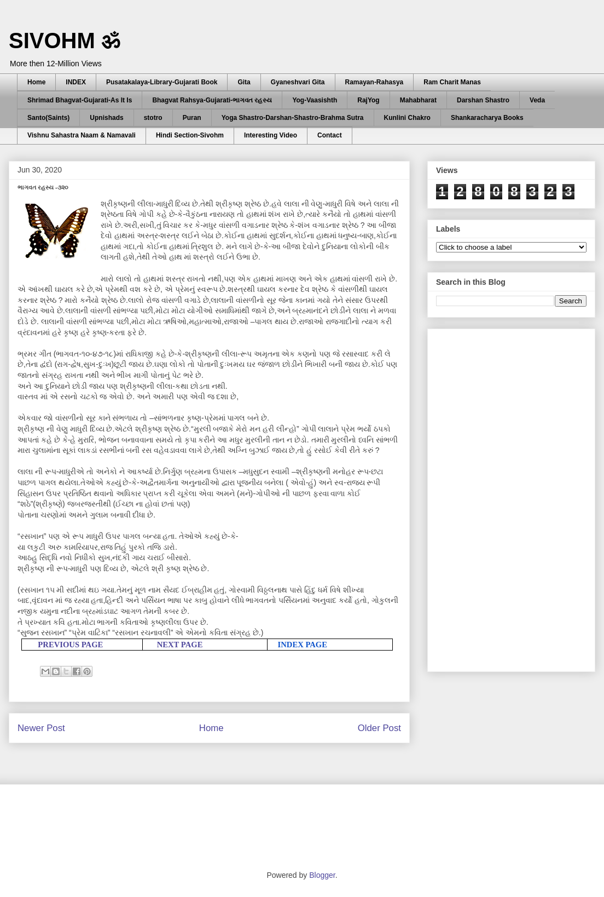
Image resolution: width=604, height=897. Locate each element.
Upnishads (106, 118)
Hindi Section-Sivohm (190, 135)
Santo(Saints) (48, 118)
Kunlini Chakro (407, 118)
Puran (192, 118)
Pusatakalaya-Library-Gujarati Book (161, 82)
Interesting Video (270, 135)
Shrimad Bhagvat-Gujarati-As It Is (79, 100)
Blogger (322, 875)
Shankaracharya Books (487, 118)
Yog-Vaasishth (314, 100)
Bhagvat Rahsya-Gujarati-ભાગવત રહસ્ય (212, 100)
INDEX (76, 82)
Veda (537, 100)
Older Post (379, 728)
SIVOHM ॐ (64, 40)
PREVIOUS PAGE (70, 644)
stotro (153, 118)
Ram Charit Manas (452, 82)
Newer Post (41, 728)
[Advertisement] (485, 497)
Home (36, 82)
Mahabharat (418, 100)
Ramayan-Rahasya (374, 82)
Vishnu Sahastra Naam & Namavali (81, 135)
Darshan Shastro (483, 100)
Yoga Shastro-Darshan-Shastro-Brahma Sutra (293, 118)
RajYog (368, 100)
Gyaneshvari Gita (298, 82)
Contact (329, 135)
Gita (243, 82)
